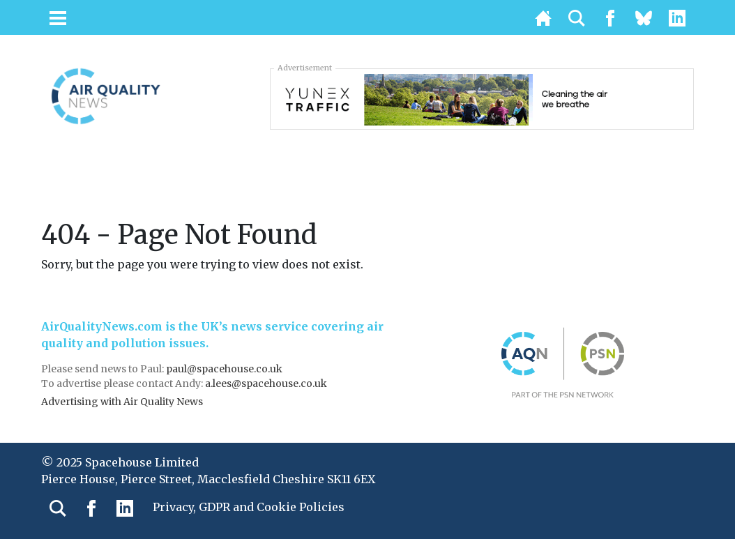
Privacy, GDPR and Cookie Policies (248, 507)
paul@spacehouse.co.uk (225, 369)
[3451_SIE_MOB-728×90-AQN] (482, 98)
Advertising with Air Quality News (122, 401)
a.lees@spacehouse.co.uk (267, 383)
